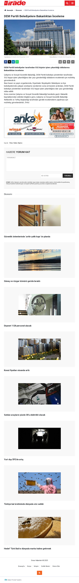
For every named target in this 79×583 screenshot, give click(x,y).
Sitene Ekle (56, 566)
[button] (64, 61)
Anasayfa (8, 10)
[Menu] (72, 3)
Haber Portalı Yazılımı (14, 580)
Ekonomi (19, 10)
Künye (29, 566)
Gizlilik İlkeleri (45, 566)
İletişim (36, 566)
